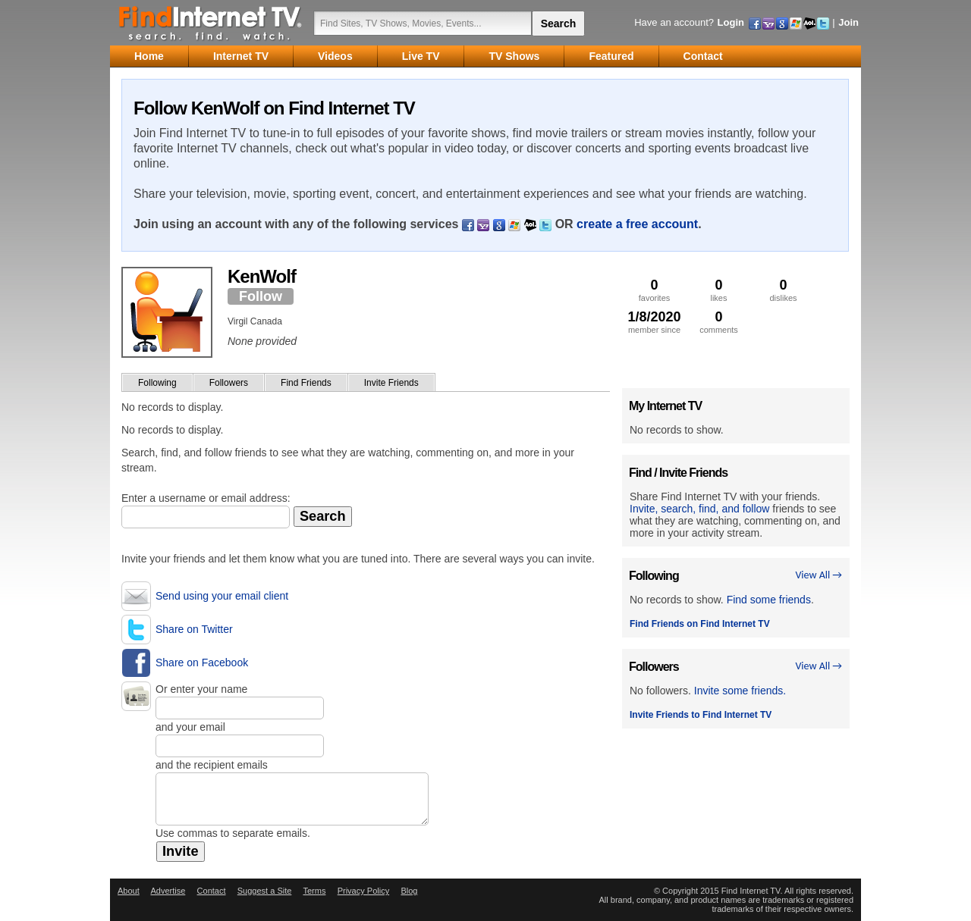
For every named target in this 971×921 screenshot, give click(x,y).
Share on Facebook (202, 662)
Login (731, 22)
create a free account (637, 224)
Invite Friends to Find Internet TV (700, 715)
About (129, 890)
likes (719, 289)
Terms (314, 890)
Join (848, 22)
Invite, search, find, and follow (699, 509)
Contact (211, 890)
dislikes (783, 289)
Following (157, 382)
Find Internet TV (211, 22)
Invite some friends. (740, 690)
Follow (260, 296)
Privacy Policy (363, 890)
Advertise (167, 890)
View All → (818, 575)
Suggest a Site (264, 890)
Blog (409, 890)
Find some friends (769, 600)
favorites (654, 289)
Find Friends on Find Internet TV (700, 624)
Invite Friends (391, 382)
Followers (228, 382)
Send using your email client (222, 596)
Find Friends (306, 382)
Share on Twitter (194, 629)
